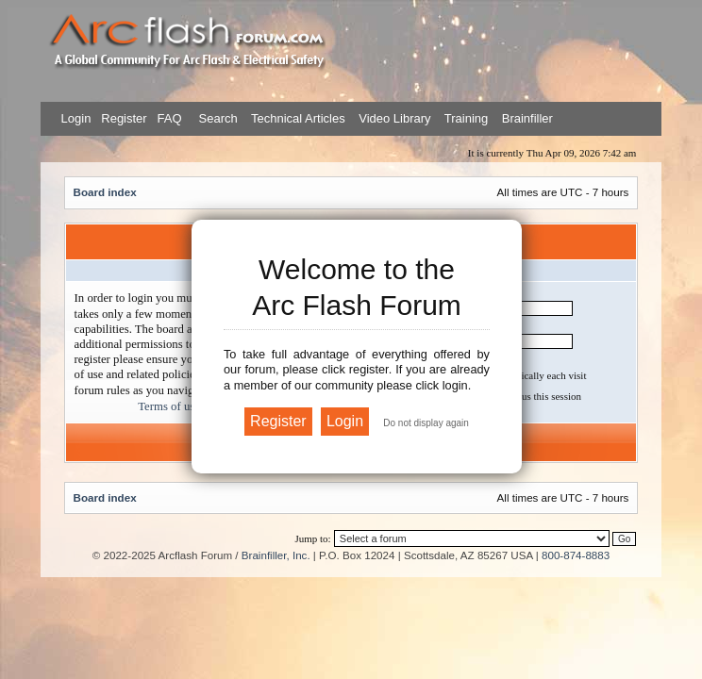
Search (216, 118)
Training (466, 118)
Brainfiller (527, 118)
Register (122, 118)
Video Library (394, 118)
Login (76, 118)
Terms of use (169, 406)
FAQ (168, 118)
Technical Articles (298, 118)
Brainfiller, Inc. (276, 555)
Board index (105, 192)
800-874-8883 (576, 555)
